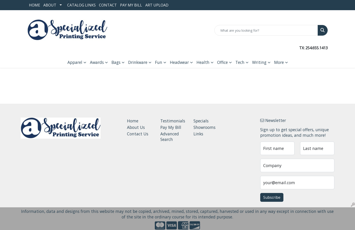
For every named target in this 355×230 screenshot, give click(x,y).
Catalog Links (81, 5)
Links (198, 134)
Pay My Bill (131, 5)
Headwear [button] (179, 62)
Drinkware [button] (137, 62)
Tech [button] (239, 62)
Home (34, 5)
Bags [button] (115, 62)
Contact (108, 5)
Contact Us (137, 134)
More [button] (279, 62)
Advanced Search (169, 136)
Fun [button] (158, 62)
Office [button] (222, 62)
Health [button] (203, 62)
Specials (201, 121)
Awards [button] (97, 62)
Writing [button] (259, 62)
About (49, 5)
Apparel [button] (74, 62)
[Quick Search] (266, 30)
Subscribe (271, 197)
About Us (136, 127)
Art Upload (156, 5)
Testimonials (172, 121)
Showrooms (204, 127)
